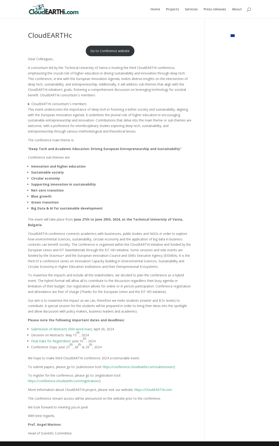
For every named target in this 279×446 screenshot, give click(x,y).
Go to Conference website (110, 51)
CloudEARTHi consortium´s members (59, 104)
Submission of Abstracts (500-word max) (61, 329)
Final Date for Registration (51, 341)
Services (191, 9)
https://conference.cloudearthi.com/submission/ (138, 367)
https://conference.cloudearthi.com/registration (63, 381)
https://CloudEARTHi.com (153, 389)
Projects (172, 9)
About (237, 9)
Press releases (215, 9)
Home (155, 9)
